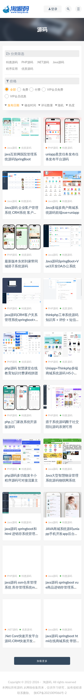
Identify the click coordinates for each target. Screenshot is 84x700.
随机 (61, 105)
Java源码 (58, 62)
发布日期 (13, 105)
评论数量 (47, 105)
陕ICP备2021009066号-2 (50, 693)
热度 (72, 105)
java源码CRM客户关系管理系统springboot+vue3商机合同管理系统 (21, 320)
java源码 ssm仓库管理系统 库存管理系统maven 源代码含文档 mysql (21, 587)
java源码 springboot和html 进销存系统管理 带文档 (21, 534)
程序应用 (12, 68)
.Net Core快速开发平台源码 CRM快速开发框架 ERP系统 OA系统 (21, 641)
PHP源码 (27, 62)
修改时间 (30, 105)
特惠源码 (12, 62)
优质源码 (27, 68)
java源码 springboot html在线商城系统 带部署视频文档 (62, 641)
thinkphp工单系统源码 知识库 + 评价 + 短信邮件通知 (62, 320)
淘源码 (47, 682)
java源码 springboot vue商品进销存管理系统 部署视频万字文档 (62, 587)
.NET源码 (43, 62)
